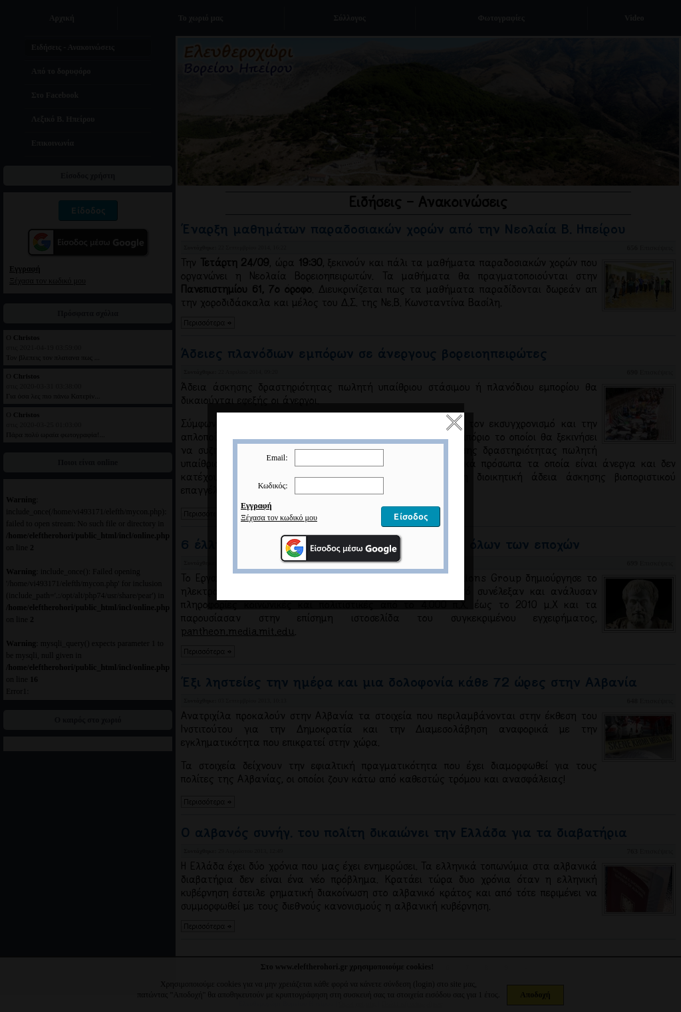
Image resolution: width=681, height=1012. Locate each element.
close (454, 413)
